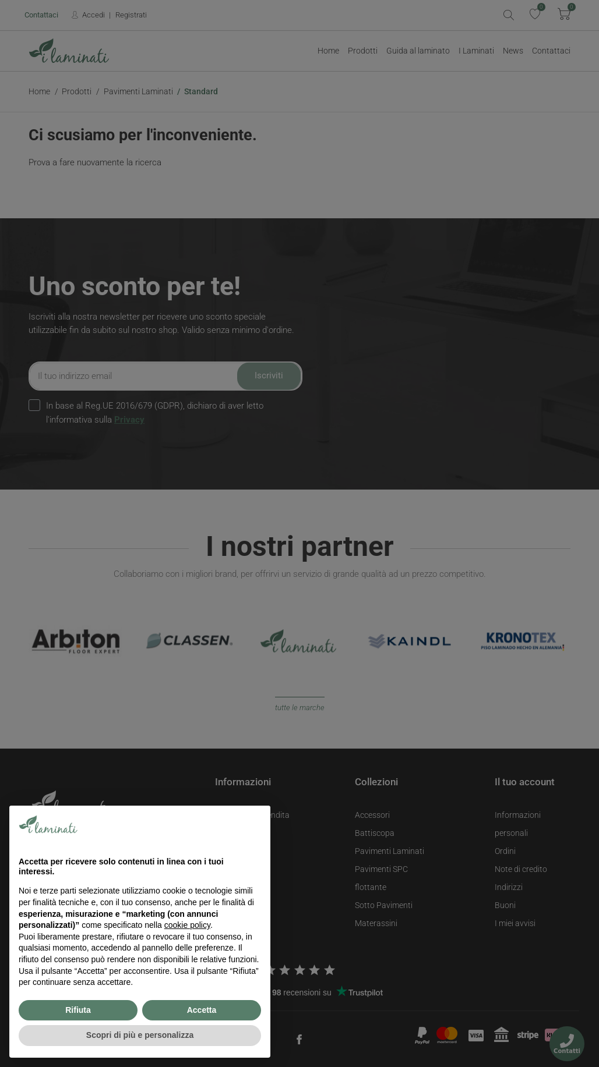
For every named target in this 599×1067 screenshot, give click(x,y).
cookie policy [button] (187, 925)
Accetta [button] (202, 1010)
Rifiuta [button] (78, 1010)
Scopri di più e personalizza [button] (139, 1035)
